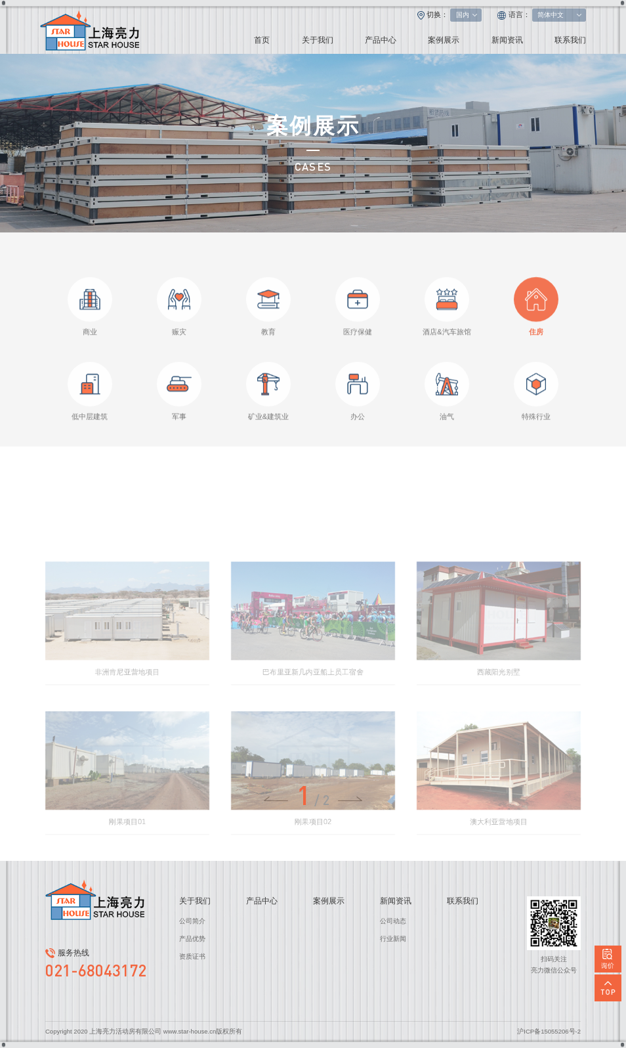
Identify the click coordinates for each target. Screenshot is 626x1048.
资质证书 (192, 956)
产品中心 (380, 40)
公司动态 (393, 921)
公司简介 (192, 921)
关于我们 (317, 40)
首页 (262, 40)
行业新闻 (393, 938)
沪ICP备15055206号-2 (549, 1031)
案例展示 (443, 40)
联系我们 (570, 40)
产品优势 (192, 938)
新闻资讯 (507, 40)
